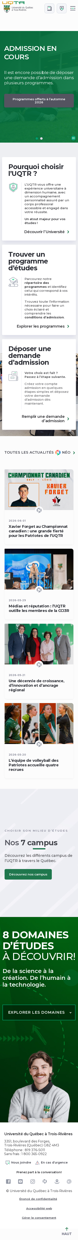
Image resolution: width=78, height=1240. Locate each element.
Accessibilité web (39, 1208)
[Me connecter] (62, 8)
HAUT (67, 1231)
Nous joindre (18, 1162)
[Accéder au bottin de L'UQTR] (49, 8)
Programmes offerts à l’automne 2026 (39, 100)
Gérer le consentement (39, 1217)
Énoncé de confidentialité (38, 1199)
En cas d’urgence (51, 1162)
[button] (37, 138)
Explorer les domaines (36, 1012)
